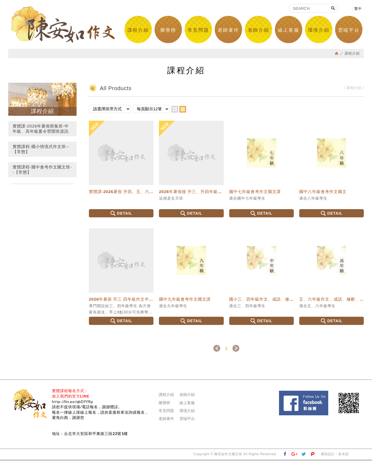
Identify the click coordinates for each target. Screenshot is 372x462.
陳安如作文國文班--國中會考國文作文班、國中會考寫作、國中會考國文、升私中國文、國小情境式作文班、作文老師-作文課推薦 (65, 25)
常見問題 (198, 30)
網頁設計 (328, 456)
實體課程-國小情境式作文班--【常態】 (41, 151)
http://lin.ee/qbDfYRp (72, 403)
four (182, 111)
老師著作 (228, 30)
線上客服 (288, 30)
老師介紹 (258, 30)
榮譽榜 (168, 30)
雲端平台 (348, 30)
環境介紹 (318, 30)
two (175, 111)
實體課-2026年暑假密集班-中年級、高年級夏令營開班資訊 (41, 130)
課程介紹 (138, 30)
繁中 (358, 9)
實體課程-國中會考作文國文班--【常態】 (42, 171)
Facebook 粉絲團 (330, 395)
